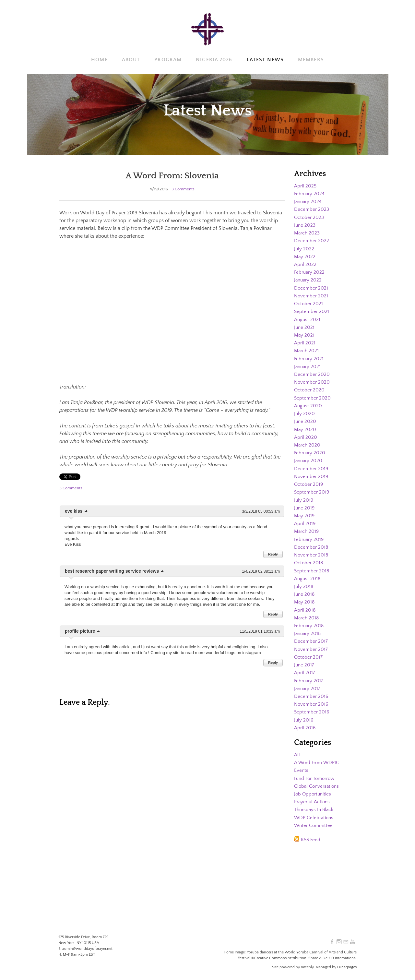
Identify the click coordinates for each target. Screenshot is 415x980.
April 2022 (305, 264)
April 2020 (306, 435)
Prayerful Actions (313, 796)
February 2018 (310, 622)
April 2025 (305, 186)
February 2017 (309, 676)
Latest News (265, 60)
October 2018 (309, 559)
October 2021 (309, 302)
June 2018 (304, 590)
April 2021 (305, 341)
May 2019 (304, 513)
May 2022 (305, 256)
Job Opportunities (314, 789)
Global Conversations (318, 781)
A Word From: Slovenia (172, 175)
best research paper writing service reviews (112, 571)
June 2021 (304, 326)
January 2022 (308, 279)
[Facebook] (331, 942)
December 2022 (312, 240)
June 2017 (304, 660)
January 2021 (308, 365)
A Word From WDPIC (317, 757)
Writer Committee (314, 820)
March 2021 (307, 349)
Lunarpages (347, 967)
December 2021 (311, 287)
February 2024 (310, 194)
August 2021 (307, 318)
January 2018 (308, 629)
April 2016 (305, 723)
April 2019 (305, 520)
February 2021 (309, 357)
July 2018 (304, 583)
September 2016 (312, 707)
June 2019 (304, 505)
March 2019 (307, 528)
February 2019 (310, 536)
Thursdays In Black (315, 804)
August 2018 (307, 575)
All (297, 750)
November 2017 (311, 645)
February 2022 (310, 271)
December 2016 (311, 692)
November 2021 (311, 295)
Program (168, 60)
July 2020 (304, 411)
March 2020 (307, 443)
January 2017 (308, 684)
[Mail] (345, 942)
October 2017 (309, 653)
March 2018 (307, 614)
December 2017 (311, 637)
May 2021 (304, 334)
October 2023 (309, 217)
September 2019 (312, 489)
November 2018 (311, 552)
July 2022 (304, 248)
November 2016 (311, 699)
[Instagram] (338, 942)
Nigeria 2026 (214, 60)
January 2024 (308, 201)
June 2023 (305, 225)
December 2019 (311, 466)
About (131, 60)
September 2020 (313, 396)
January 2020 (309, 458)
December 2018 (311, 544)
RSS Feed (311, 834)
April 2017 (305, 668)
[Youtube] (352, 942)
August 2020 (308, 404)
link (86, 511)
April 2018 (305, 606)
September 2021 (312, 310)
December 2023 (312, 209)
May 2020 (305, 427)
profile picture (80, 631)
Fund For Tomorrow (316, 773)
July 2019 (304, 497)
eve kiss (74, 511)
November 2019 (311, 474)
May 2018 (304, 598)
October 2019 (309, 481)
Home (99, 60)
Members (311, 60)
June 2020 (305, 419)
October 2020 (310, 388)
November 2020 (312, 380)
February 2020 (310, 450)
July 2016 (304, 715)
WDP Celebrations (314, 812)
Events (301, 765)
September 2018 (312, 567)
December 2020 (312, 373)
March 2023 (307, 232)
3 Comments (183, 189)
